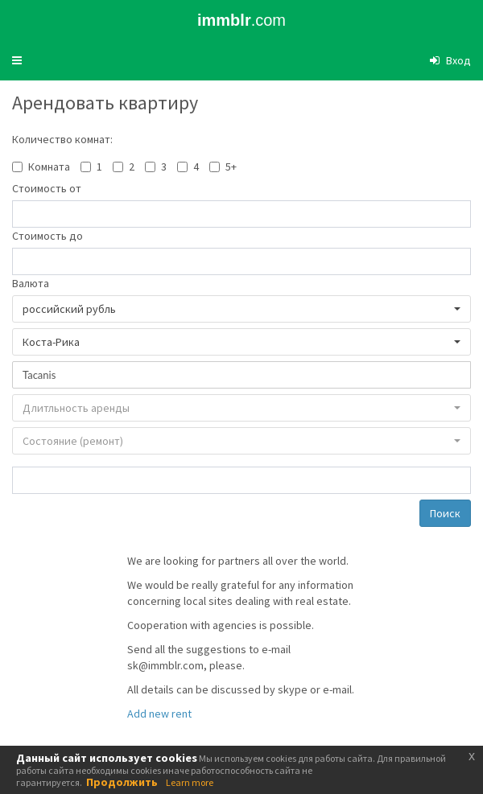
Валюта (30, 283)
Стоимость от (46, 188)
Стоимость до (47, 235)
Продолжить (122, 782)
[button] (17, 60)
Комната (49, 166)
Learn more (189, 782)
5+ (231, 166)
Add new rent (159, 713)
